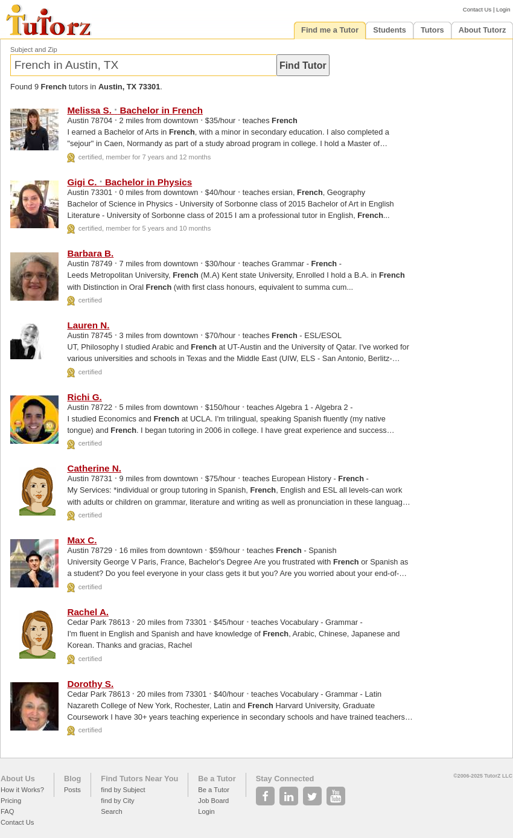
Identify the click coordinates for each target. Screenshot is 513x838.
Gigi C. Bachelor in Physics (129, 182)
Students (389, 29)
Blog (72, 778)
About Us (18, 778)
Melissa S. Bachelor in (135, 110)
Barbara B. (90, 253)
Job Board (213, 800)
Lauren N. (88, 325)
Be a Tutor (216, 778)
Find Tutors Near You (139, 778)
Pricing (11, 800)
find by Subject (123, 789)
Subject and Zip (33, 49)
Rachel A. (88, 612)
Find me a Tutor (329, 29)
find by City (117, 800)
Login (503, 9)
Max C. (82, 540)
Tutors (432, 29)
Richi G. (84, 397)
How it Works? (22, 789)
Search (111, 811)
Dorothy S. (90, 684)
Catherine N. (94, 468)
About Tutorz (482, 29)
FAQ (7, 811)
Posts (72, 789)
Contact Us (477, 9)
